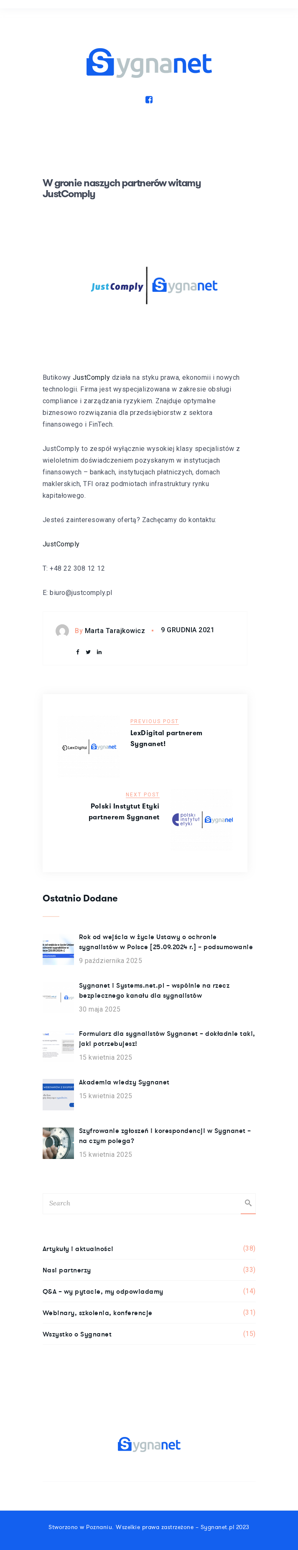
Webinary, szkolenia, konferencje (149, 1313)
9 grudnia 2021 (187, 630)
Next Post (143, 795)
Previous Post (154, 721)
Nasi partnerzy (149, 1270)
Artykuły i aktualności (149, 1249)
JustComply (91, 377)
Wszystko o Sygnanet (149, 1334)
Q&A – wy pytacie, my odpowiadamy (149, 1291)
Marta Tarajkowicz (115, 631)
